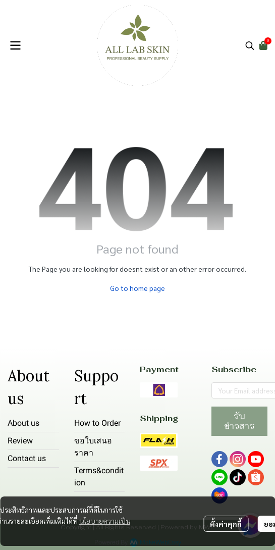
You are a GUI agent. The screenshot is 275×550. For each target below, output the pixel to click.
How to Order (97, 423)
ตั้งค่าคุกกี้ (226, 523)
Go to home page (137, 287)
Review (20, 440)
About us (23, 423)
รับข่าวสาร (239, 421)
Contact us (27, 458)
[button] (250, 45)
